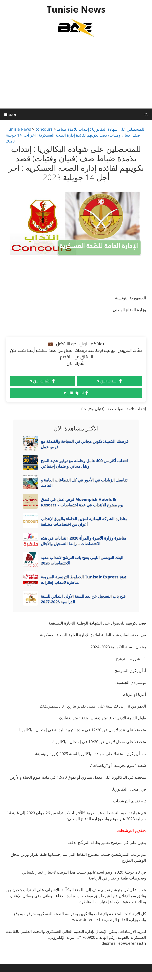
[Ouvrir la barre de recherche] (146, 114)
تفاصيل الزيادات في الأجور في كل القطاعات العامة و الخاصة (84, 482)
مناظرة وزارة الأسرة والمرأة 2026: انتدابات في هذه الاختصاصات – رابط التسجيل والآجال (83, 540)
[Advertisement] (76, 75)
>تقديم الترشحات (131, 830)
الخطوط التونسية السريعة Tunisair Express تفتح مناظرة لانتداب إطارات (83, 579)
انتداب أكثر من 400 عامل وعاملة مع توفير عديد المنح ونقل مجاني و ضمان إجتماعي (84, 463)
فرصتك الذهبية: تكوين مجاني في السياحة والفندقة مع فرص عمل (84, 444)
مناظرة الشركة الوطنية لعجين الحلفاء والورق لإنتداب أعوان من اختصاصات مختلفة (84, 521)
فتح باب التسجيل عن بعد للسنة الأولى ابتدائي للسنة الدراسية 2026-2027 (83, 599)
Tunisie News (76, 9)
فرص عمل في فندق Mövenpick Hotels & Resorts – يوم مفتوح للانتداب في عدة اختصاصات (82, 502)
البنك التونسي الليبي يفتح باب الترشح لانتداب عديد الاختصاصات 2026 (82, 560)
